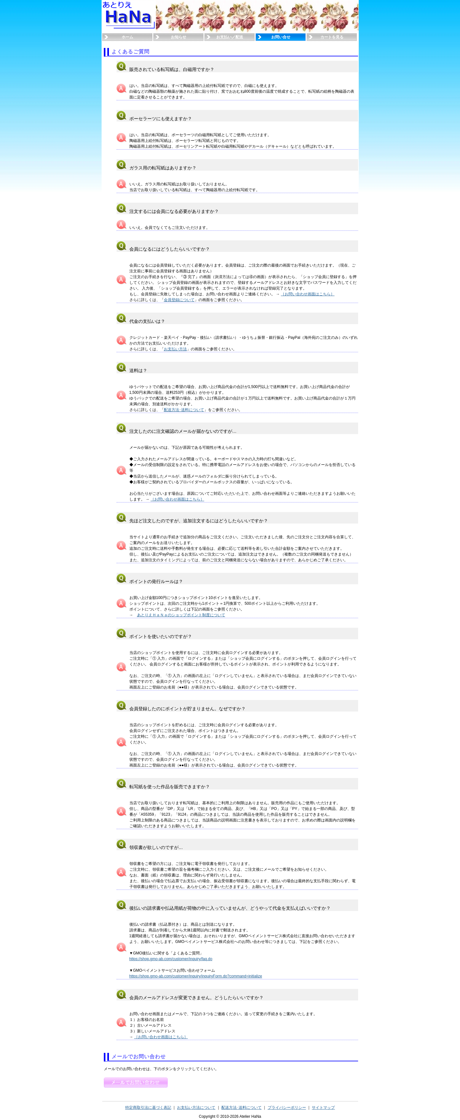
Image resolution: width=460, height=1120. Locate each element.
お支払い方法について (196, 1107)
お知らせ (178, 37)
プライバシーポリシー (287, 1107)
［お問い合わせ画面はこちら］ (307, 294)
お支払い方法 (175, 349)
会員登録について (179, 300)
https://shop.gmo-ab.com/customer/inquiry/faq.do (170, 959)
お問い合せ (280, 37)
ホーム (127, 37)
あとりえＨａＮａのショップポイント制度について (181, 615)
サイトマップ (323, 1107)
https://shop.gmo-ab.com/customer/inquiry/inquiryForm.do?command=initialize (195, 976)
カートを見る (331, 37)
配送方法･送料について (184, 410)
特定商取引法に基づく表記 (148, 1107)
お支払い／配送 (229, 37)
